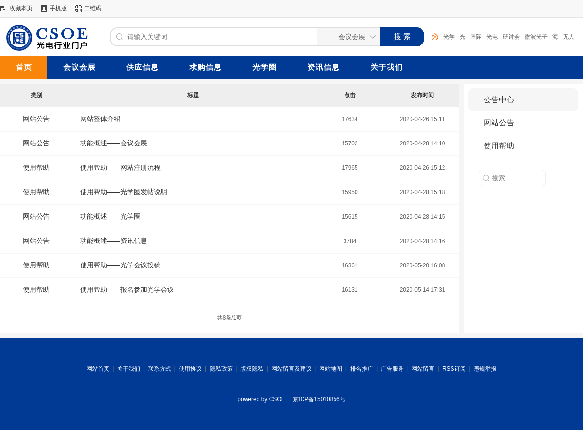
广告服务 (392, 368)
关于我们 (128, 368)
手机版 (58, 8)
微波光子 (536, 36)
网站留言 (422, 368)
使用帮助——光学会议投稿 (120, 265)
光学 (449, 36)
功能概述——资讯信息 (113, 240)
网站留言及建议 (291, 368)
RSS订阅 (454, 368)
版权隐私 (251, 368)
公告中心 (499, 100)
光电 (492, 36)
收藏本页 (21, 8)
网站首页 (97, 368)
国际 (476, 36)
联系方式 (159, 368)
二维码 (92, 8)
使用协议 (190, 368)
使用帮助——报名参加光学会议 (127, 289)
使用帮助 (36, 167)
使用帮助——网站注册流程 (120, 167)
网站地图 (330, 368)
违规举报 (485, 368)
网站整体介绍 (100, 118)
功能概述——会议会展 (113, 143)
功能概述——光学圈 (110, 216)
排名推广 (361, 368)
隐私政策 (221, 368)
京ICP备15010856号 (319, 399)
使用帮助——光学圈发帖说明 (123, 192)
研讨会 (511, 36)
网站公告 (36, 118)
